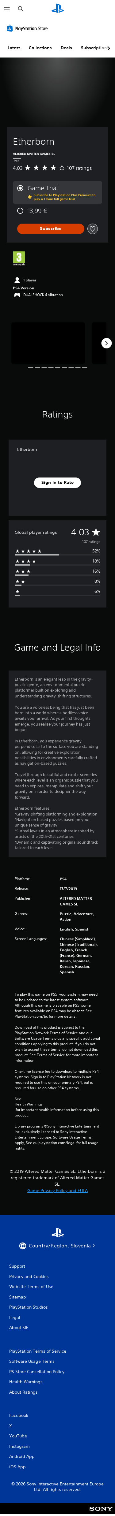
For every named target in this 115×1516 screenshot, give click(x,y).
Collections (40, 47)
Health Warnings (29, 1104)
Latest (14, 47)
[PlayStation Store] (28, 28)
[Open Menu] (7, 9)
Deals (66, 47)
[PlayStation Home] (57, 9)
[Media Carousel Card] (48, 343)
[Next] (106, 343)
